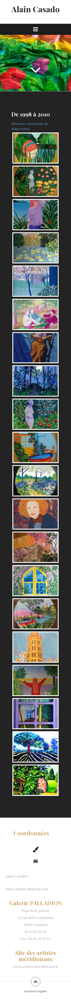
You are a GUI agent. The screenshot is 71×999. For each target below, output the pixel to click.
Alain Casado (35, 9)
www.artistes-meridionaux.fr (35, 966)
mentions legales (35, 991)
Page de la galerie (35, 910)
